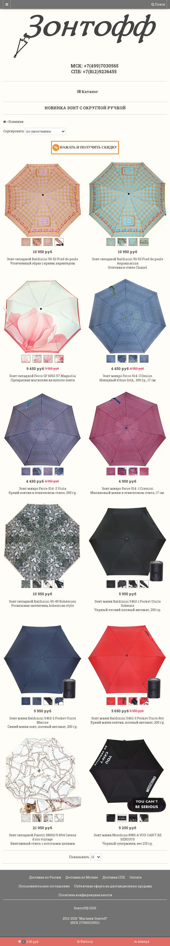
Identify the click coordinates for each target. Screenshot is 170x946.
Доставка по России (45, 877)
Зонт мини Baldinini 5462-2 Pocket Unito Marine (42, 720)
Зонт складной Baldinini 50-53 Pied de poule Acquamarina (127, 261)
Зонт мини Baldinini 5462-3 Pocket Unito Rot (127, 718)
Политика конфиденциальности (85, 895)
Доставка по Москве (81, 877)
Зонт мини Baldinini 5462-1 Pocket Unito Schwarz (128, 603)
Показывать (79, 857)
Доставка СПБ (113, 877)
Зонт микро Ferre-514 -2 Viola (42, 488)
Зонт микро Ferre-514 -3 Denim (128, 376)
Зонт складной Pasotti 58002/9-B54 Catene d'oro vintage (42, 837)
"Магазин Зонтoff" (93, 918)
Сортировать (13, 131)
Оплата (135, 877)
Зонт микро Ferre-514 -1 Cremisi (127, 488)
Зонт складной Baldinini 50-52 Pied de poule (42, 259)
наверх (141, 941)
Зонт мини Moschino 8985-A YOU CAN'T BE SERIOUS (128, 837)
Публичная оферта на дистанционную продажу (112, 886)
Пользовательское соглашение (44, 886)
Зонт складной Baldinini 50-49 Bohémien (42, 601)
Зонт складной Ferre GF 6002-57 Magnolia (42, 376)
